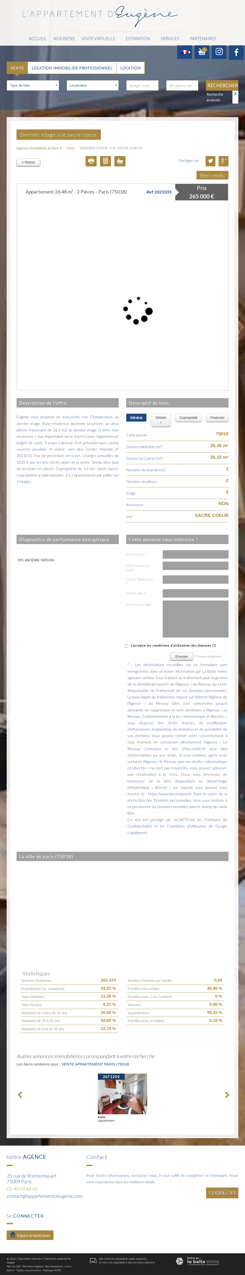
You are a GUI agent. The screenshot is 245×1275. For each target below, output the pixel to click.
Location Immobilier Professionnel (72, 67)
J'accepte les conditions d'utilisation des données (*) (173, 644)
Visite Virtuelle (96, 38)
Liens (68, 1265)
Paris (71, 147)
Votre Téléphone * (140, 580)
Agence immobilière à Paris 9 (39, 147)
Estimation (134, 38)
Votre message (138, 603)
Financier (217, 417)
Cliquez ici (222, 1191)
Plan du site (14, 1265)
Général (136, 417)
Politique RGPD (52, 1269)
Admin (10, 1269)
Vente (17, 67)
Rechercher (222, 84)
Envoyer (181, 655)
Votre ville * (135, 592)
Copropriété (188, 417)
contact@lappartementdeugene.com (44, 1195)
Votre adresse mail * (138, 566)
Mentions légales (33, 1265)
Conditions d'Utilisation (186, 825)
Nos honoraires (54, 1265)
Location (130, 67)
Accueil (45, 38)
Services (165, 38)
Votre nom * (136, 553)
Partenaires (196, 38)
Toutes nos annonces (28, 1269)
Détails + (161, 419)
